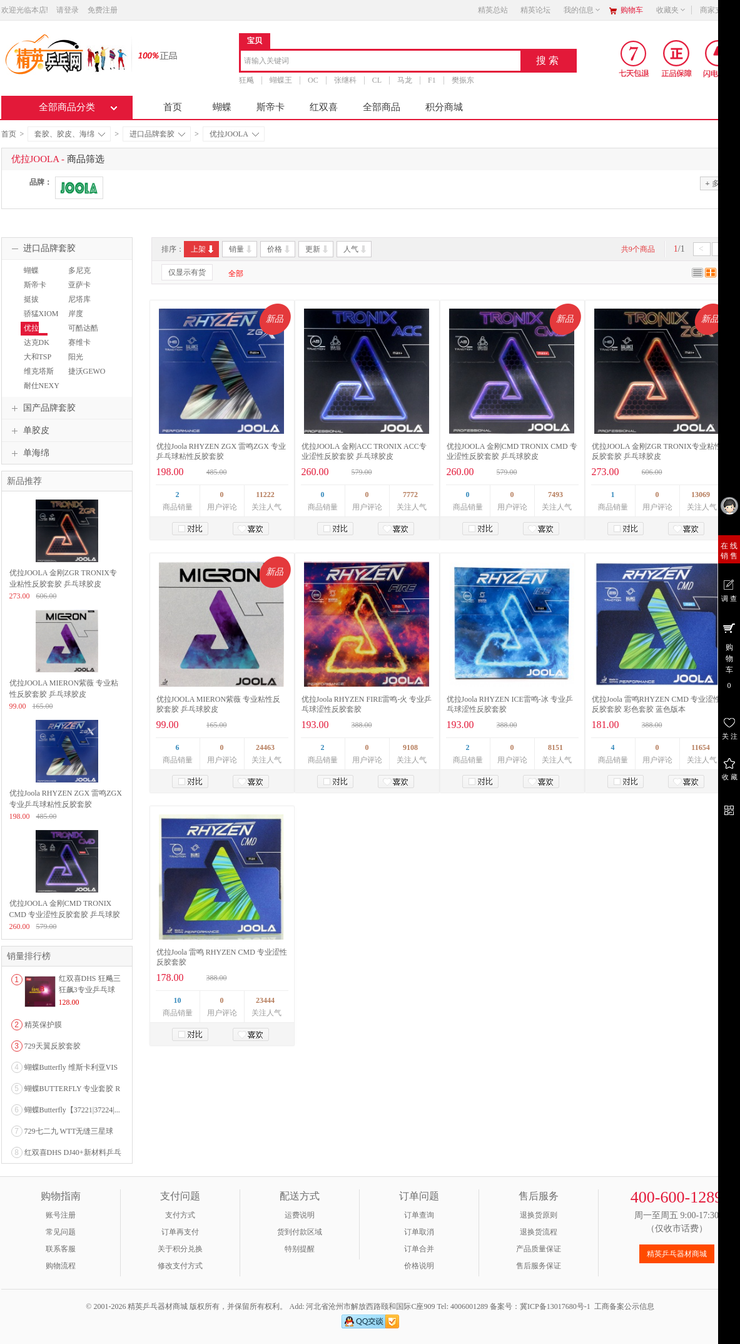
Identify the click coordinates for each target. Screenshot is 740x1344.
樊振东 (462, 80)
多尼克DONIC (78, 276)
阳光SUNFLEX (82, 362)
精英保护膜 (43, 1024)
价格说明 (419, 1265)
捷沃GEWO (87, 371)
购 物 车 (729, 655)
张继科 (344, 80)
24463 (265, 747)
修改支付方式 (180, 1265)
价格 (279, 249)
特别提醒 (300, 1248)
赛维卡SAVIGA (79, 348)
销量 (241, 249)
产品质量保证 (538, 1248)
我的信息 (582, 10)
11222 (265, 494)
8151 (555, 747)
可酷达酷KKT (81, 334)
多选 (715, 183)
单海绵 (28, 453)
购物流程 (61, 1265)
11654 (700, 747)
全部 (235, 273)
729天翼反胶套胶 (52, 1046)
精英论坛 (535, 10)
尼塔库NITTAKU (81, 305)
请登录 (67, 10)
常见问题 (61, 1232)
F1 (432, 80)
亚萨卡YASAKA (80, 290)
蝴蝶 (222, 107)
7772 (410, 494)
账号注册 (61, 1215)
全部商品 (381, 107)
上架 (203, 249)
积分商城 (444, 107)
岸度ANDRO (78, 319)
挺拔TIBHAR (35, 305)
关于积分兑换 (180, 1248)
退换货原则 (538, 1215)
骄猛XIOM (41, 313)
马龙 (404, 80)
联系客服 (61, 1248)
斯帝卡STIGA (33, 290)
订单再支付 (180, 1232)
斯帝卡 (270, 107)
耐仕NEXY (41, 385)
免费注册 (103, 10)
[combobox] (380, 62)
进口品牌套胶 (157, 134)
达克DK (36, 342)
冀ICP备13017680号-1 (555, 1306)
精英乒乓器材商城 (677, 1253)
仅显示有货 (187, 272)
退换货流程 (538, 1232)
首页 (172, 107)
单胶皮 (28, 431)
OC (313, 80)
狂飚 (246, 80)
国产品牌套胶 (42, 408)
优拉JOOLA (234, 134)
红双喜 (324, 107)
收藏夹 (671, 10)
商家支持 (718, 10)
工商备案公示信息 (624, 1306)
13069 (700, 494)
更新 (317, 249)
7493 (555, 494)
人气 (355, 249)
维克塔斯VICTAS (37, 377)
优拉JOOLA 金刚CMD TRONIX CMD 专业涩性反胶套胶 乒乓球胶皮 (64, 914)
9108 (410, 747)
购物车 (632, 10)
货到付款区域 (299, 1232)
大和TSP (38, 356)
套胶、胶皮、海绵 (69, 134)
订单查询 (419, 1215)
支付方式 (180, 1215)
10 (177, 1000)
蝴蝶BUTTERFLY (42, 276)
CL (376, 80)
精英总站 (493, 10)
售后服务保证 (538, 1265)
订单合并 (419, 1248)
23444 (265, 1000)
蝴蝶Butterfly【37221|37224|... (72, 1109)
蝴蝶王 (281, 80)
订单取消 (419, 1232)
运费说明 (300, 1215)
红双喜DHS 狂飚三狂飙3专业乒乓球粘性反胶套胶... (90, 989)
